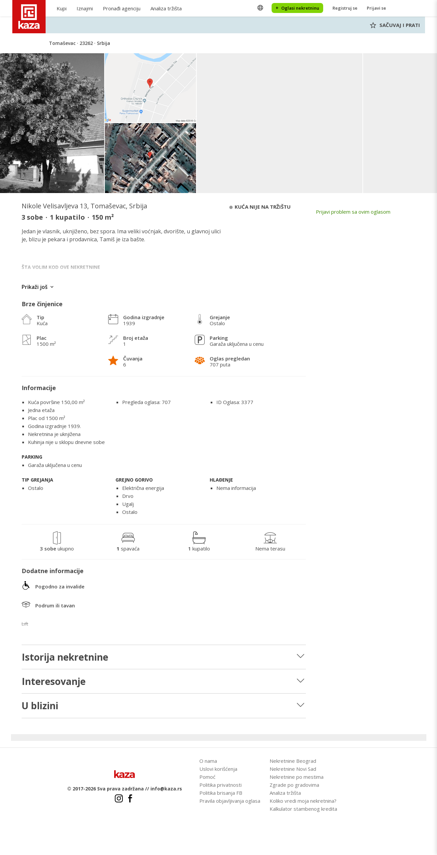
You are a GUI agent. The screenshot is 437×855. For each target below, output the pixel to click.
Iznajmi (85, 8)
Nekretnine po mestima (297, 776)
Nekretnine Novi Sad (293, 768)
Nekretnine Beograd (293, 760)
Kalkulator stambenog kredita (303, 808)
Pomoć (207, 776)
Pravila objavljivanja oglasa (229, 800)
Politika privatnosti (220, 784)
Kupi (62, 8)
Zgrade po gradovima (294, 784)
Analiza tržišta (166, 8)
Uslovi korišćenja (218, 768)
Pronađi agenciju (121, 8)
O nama (208, 760)
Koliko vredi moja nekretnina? (303, 800)
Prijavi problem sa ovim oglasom (353, 211)
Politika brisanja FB (220, 792)
